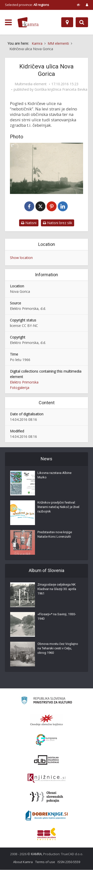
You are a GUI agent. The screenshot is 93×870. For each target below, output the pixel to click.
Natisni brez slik (57, 223)
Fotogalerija (19, 387)
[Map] (67, 22)
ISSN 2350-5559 (69, 862)
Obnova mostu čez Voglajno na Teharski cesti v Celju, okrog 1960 (57, 648)
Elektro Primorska (24, 382)
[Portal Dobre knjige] (47, 816)
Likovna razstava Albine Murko (54, 475)
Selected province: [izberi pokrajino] (27, 4)
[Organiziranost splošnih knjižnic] (46, 720)
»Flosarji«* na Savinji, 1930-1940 (56, 617)
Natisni (28, 223)
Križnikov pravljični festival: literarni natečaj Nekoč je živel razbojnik (58, 507)
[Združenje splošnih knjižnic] (46, 834)
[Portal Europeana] (46, 740)
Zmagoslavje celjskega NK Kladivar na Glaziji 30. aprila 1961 (56, 589)
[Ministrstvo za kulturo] (46, 701)
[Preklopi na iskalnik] (82, 22)
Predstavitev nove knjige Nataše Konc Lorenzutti (54, 534)
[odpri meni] (8, 22)
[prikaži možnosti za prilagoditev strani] (78, 4)
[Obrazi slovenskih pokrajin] (46, 797)
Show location (21, 258)
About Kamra (23, 862)
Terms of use (45, 862)
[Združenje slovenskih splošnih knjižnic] (46, 779)
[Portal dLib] (46, 760)
